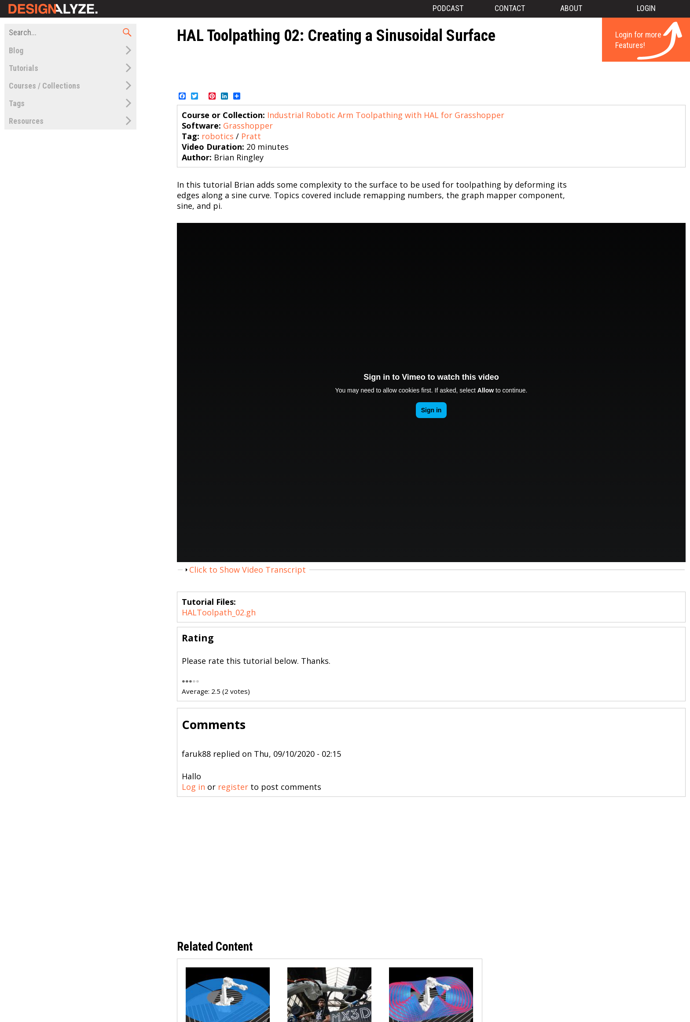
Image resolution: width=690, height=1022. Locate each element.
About (571, 8)
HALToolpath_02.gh (219, 612)
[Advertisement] (431, 67)
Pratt (251, 136)
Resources (26, 121)
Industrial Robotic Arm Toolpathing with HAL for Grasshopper (385, 115)
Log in (193, 786)
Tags (17, 103)
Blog (16, 50)
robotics (218, 136)
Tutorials (23, 68)
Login (646, 8)
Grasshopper (248, 125)
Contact (510, 8)
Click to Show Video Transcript (247, 569)
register (233, 786)
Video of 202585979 (431, 392)
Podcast (448, 8)
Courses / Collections (44, 85)
